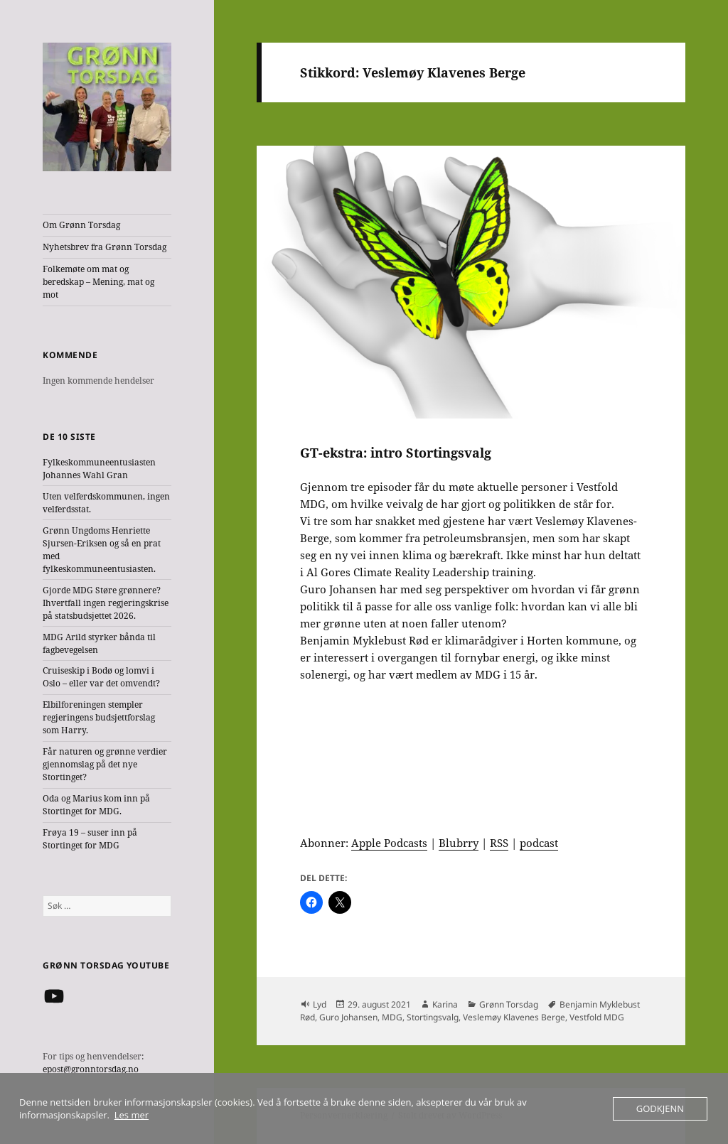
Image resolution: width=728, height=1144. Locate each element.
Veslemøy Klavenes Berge (514, 1017)
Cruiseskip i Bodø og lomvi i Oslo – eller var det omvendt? (101, 676)
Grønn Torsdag (508, 1004)
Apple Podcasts (389, 843)
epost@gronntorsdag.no (91, 1069)
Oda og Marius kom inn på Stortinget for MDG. (96, 804)
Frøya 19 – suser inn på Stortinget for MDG (90, 838)
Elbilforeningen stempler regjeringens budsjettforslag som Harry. (99, 717)
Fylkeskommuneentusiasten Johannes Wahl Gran (99, 468)
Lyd (319, 1004)
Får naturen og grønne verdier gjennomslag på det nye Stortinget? (105, 764)
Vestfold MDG (596, 1017)
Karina (445, 1004)
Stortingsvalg (433, 1017)
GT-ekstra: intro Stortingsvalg (395, 452)
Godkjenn (660, 1108)
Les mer (131, 1114)
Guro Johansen (348, 1017)
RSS (499, 843)
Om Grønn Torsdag (81, 225)
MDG (392, 1017)
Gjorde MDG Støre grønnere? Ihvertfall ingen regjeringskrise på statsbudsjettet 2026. (105, 603)
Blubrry (458, 843)
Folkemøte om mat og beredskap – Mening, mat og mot (98, 282)
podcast (539, 843)
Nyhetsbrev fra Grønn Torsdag (104, 247)
